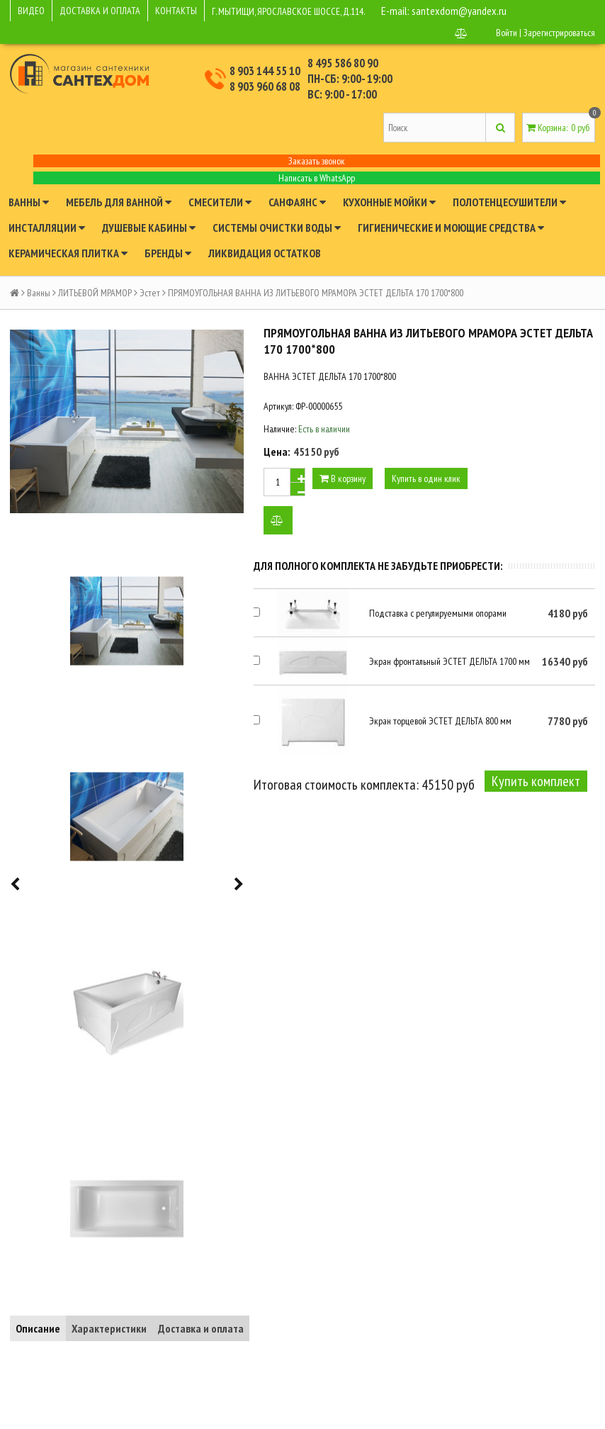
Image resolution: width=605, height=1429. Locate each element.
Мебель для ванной (118, 202)
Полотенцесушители (509, 202)
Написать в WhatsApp (316, 178)
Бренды (168, 253)
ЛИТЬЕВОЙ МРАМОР (95, 292)
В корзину (343, 478)
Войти (506, 32)
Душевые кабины (149, 227)
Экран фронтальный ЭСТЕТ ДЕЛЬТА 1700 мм (449, 661)
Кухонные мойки (389, 202)
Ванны (29, 202)
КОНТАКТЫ (176, 10)
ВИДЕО (31, 10)
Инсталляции (47, 227)
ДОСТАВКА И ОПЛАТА (100, 10)
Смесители (219, 202)
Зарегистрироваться (559, 32)
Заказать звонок (316, 161)
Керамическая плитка (68, 253)
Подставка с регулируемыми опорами (438, 613)
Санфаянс (297, 202)
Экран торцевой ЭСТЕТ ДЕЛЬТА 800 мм (440, 720)
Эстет (150, 292)
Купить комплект (536, 781)
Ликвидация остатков (264, 253)
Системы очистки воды (277, 227)
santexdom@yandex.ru (459, 11)
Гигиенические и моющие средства (451, 227)
